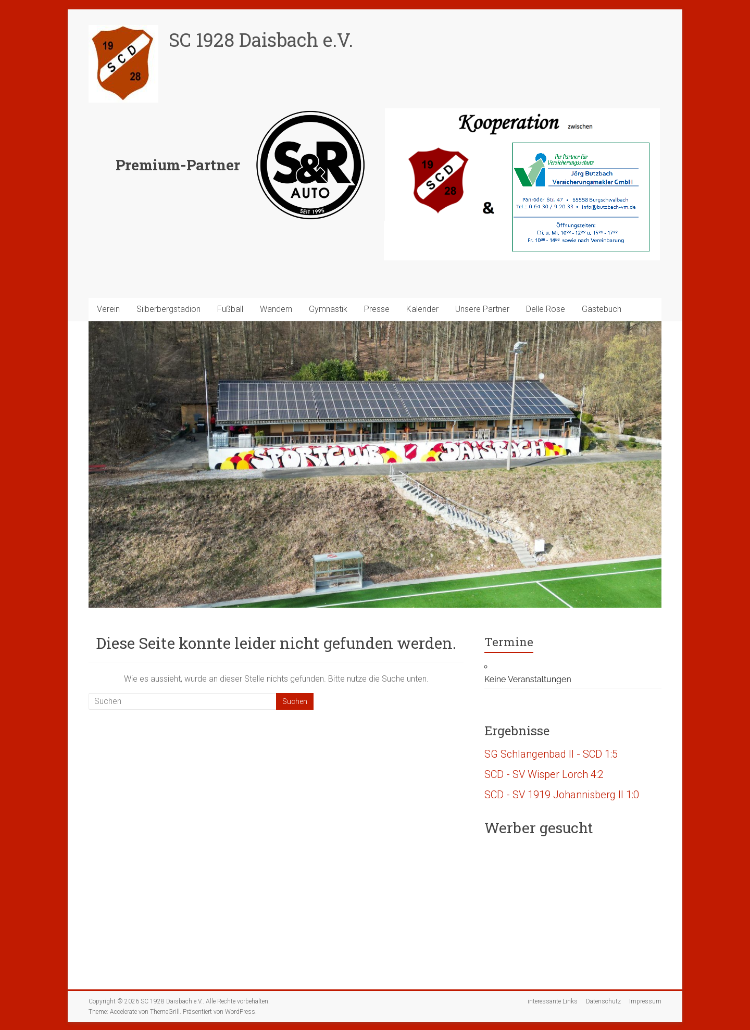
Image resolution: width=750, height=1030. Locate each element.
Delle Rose (545, 309)
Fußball (230, 309)
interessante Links (553, 1001)
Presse (377, 309)
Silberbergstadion (168, 309)
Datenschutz (603, 1001)
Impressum (645, 1001)
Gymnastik (328, 309)
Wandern (276, 309)
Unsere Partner (482, 309)
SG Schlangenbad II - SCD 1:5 (551, 754)
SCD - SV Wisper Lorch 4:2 (544, 774)
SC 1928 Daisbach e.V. (261, 39)
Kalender (422, 309)
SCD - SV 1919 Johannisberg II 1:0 (561, 794)
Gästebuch (601, 309)
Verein (108, 309)
